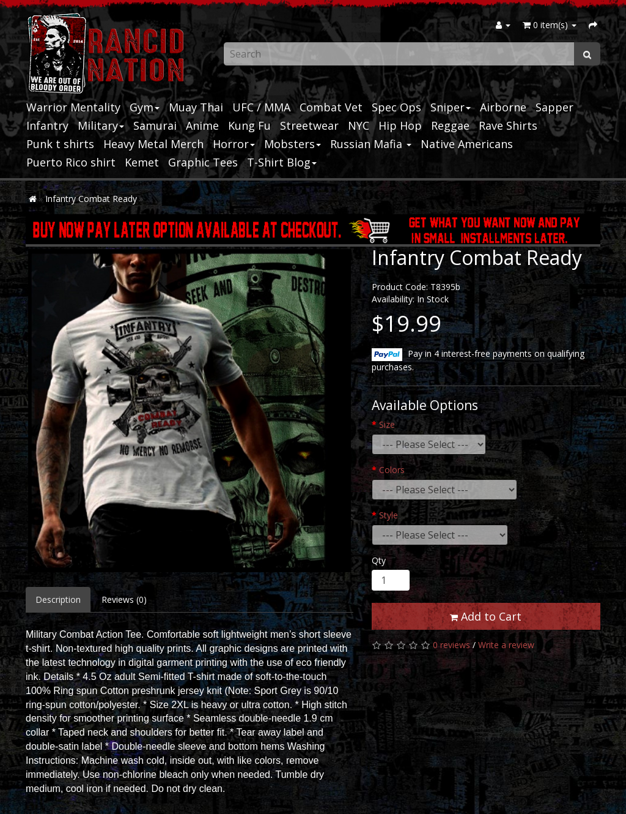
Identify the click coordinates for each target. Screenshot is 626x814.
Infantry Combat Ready (91, 198)
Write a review (506, 645)
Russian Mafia (370, 144)
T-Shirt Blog (282, 162)
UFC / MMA (261, 107)
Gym (145, 107)
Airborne (503, 107)
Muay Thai (196, 107)
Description (58, 599)
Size (387, 424)
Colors (392, 470)
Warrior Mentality (73, 107)
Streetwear (309, 125)
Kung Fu (249, 125)
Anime (202, 125)
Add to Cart (485, 616)
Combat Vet (331, 107)
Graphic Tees (203, 162)
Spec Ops (396, 107)
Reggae (450, 125)
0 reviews (451, 645)
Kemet (142, 162)
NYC (358, 125)
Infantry (47, 125)
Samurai (155, 125)
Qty (379, 560)
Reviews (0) (124, 599)
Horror (234, 144)
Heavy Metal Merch (153, 144)
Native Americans (467, 144)
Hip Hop (400, 125)
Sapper (554, 107)
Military (101, 125)
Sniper (450, 107)
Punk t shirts (60, 144)
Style (388, 515)
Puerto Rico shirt (71, 162)
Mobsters (292, 144)
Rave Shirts (508, 125)
